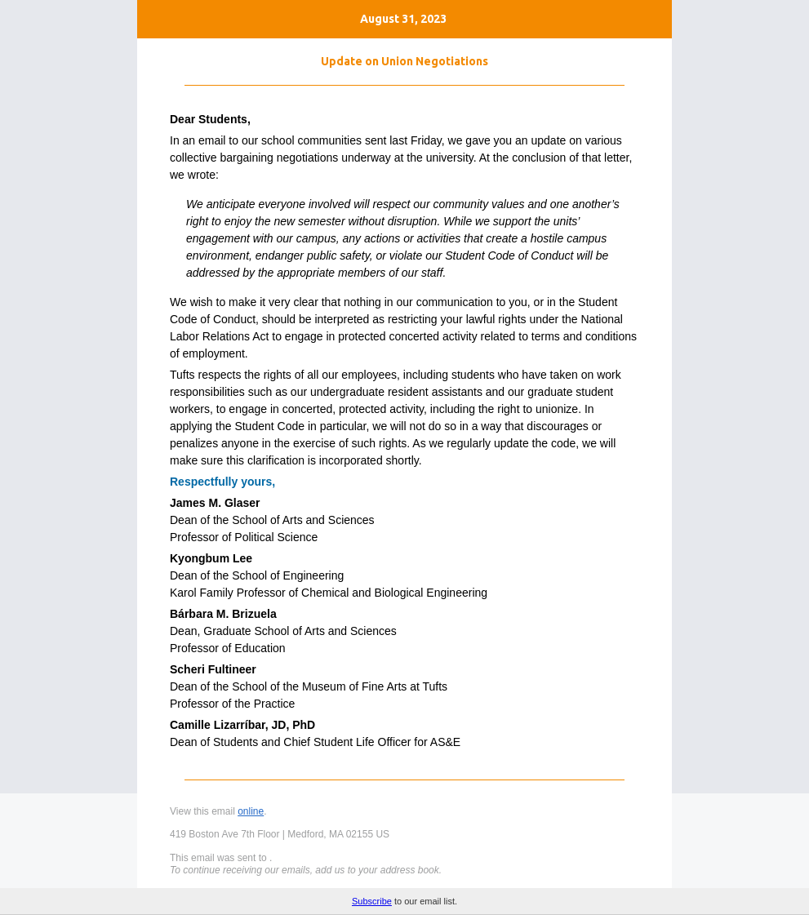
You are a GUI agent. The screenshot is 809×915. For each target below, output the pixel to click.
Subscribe (372, 901)
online (251, 811)
